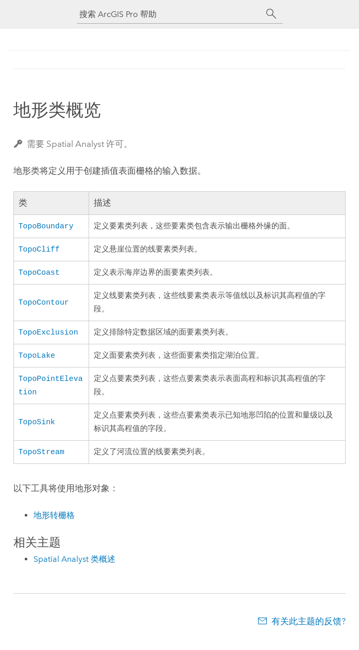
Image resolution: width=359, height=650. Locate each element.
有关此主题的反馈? (308, 629)
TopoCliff (39, 250)
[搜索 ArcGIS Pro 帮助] (169, 14)
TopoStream (41, 459)
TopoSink (37, 429)
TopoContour (44, 305)
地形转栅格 (54, 523)
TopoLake (37, 360)
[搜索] (271, 14)
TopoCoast (39, 275)
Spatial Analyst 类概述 (74, 567)
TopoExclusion (48, 335)
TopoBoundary (46, 226)
